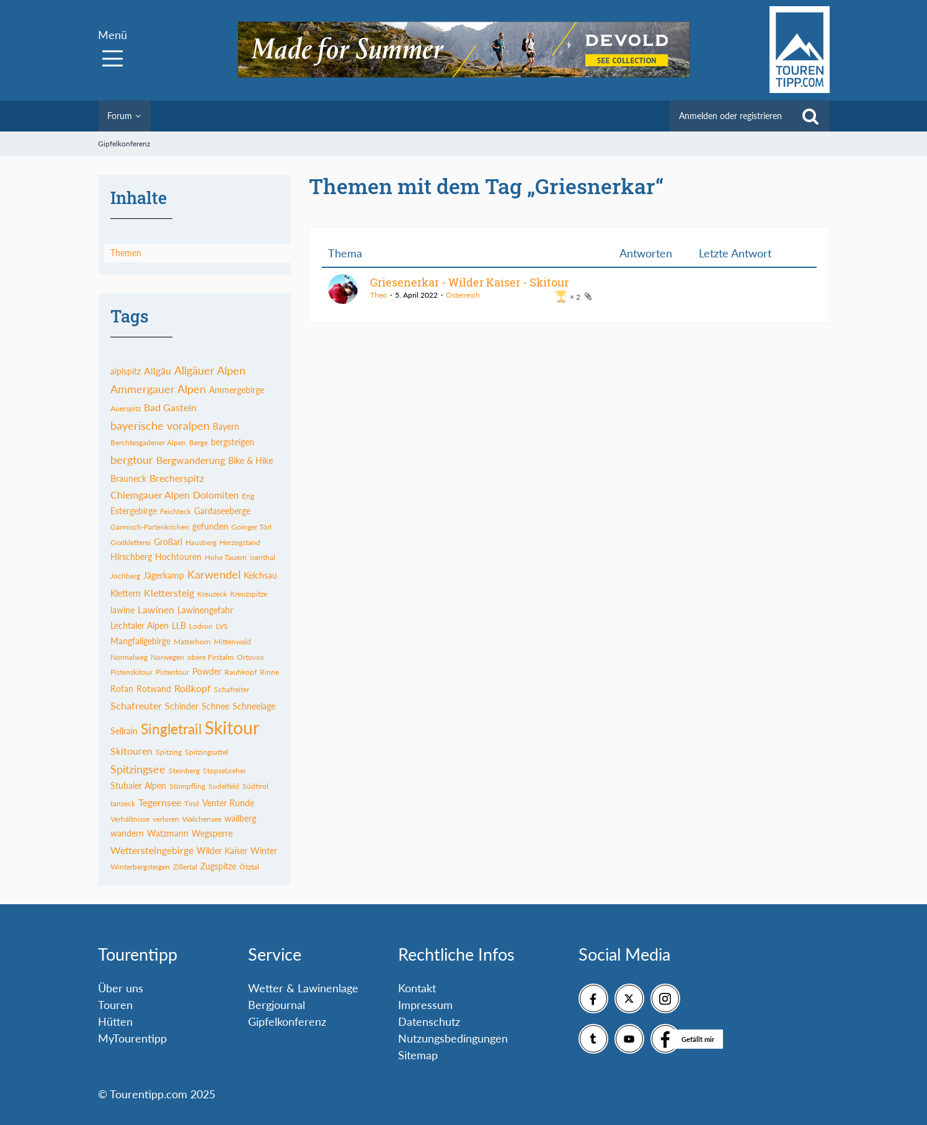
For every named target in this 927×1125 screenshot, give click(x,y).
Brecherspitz (176, 478)
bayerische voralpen (160, 425)
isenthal (262, 557)
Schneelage (254, 706)
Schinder (181, 706)
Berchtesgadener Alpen (148, 442)
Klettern (125, 593)
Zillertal (185, 866)
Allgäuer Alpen (210, 370)
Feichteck (175, 511)
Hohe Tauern (226, 557)
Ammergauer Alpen (158, 389)
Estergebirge (133, 510)
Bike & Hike (250, 460)
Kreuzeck (212, 593)
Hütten (115, 1021)
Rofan (121, 688)
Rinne (269, 672)
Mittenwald (232, 641)
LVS (222, 626)
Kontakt (417, 988)
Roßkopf (192, 688)
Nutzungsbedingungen (453, 1038)
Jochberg (125, 575)
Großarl (168, 541)
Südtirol (255, 786)
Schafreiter (231, 689)
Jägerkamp (163, 575)
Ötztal (249, 866)
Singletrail (171, 728)
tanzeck (122, 803)
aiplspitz (125, 371)
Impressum (425, 1005)
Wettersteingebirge (151, 850)
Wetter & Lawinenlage (303, 988)
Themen (125, 252)
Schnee (215, 706)
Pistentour (172, 672)
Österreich (463, 295)
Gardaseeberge (222, 510)
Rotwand (153, 688)
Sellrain (124, 731)
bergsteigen (232, 442)
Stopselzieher (224, 770)
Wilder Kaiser (222, 850)
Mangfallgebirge (140, 641)
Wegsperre (212, 833)
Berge (198, 442)
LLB (179, 625)
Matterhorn (192, 641)
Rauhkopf (240, 672)
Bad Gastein (170, 407)
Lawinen (156, 609)
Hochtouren (178, 556)
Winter (264, 850)
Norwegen (167, 657)
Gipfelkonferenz (287, 1021)
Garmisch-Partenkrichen (149, 526)
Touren (115, 1005)
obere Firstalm (210, 657)
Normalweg (129, 657)
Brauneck (128, 478)
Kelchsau (260, 575)
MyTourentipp (132, 1038)
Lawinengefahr (205, 610)
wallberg (240, 818)
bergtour (131, 459)
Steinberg (184, 770)
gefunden (210, 526)
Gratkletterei (130, 542)
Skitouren (131, 751)
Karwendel (214, 574)
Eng (248, 495)
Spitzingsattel (206, 752)
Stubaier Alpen (138, 785)
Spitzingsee (138, 769)
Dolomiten (216, 494)
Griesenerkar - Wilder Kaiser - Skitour (469, 282)
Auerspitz (125, 408)
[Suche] (810, 115)
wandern (127, 833)
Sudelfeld (223, 786)
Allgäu (157, 370)
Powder (206, 671)
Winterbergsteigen (140, 866)
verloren (166, 819)
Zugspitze (218, 866)
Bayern (226, 426)
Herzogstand (240, 542)
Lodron (201, 626)
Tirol (191, 803)
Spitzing (169, 752)
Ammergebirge (236, 390)
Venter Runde (228, 803)
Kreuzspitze (248, 593)
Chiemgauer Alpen (150, 494)
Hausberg (200, 542)
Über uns (120, 988)
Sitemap (418, 1055)
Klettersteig (169, 592)
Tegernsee (159, 802)
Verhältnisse (129, 819)
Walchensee (201, 819)
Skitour (232, 727)
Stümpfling (187, 786)
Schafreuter (136, 705)
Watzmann (168, 833)
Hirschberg (131, 556)
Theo (378, 295)
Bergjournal (276, 1005)
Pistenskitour (131, 672)
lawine (122, 610)
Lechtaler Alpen (139, 625)
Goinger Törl (251, 526)
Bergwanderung (190, 460)
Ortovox (250, 657)
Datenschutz (429, 1021)
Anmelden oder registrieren (730, 115)
